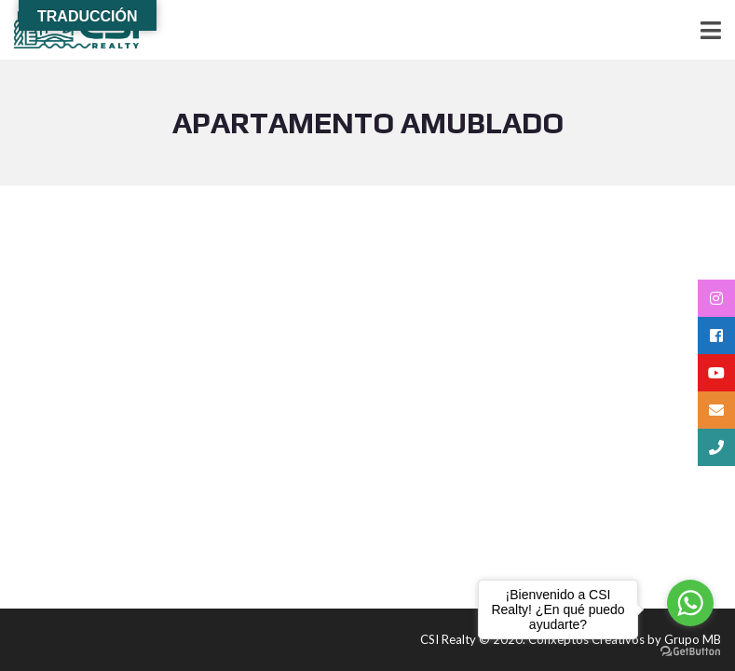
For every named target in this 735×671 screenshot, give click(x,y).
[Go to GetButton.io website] (690, 652)
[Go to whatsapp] (690, 603)
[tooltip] (716, 298)
